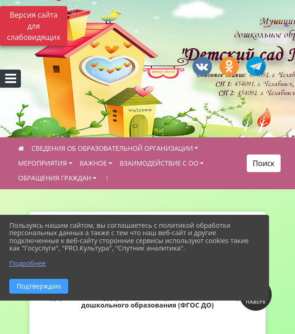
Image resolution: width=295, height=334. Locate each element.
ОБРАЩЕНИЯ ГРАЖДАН (54, 177)
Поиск (264, 163)
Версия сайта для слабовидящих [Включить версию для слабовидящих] (33, 26)
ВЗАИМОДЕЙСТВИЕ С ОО (159, 163)
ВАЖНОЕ (93, 163)
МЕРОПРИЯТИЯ (42, 163)
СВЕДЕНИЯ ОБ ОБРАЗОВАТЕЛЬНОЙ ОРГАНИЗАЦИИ (112, 148)
